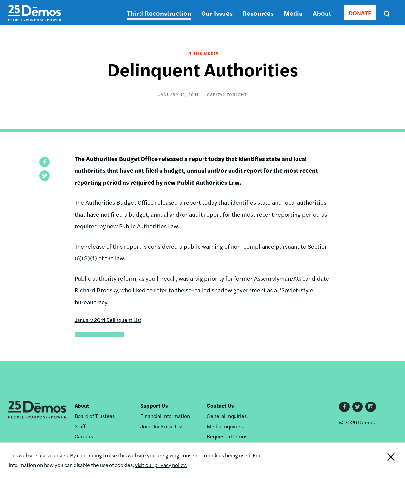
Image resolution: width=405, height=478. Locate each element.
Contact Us (220, 405)
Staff (80, 426)
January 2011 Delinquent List (108, 320)
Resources (258, 13)
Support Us (154, 405)
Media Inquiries (225, 426)
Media (293, 13)
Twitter (357, 407)
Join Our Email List (161, 426)
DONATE (360, 13)
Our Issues (217, 13)
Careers (84, 436)
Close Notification (384, 460)
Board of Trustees (95, 416)
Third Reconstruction (159, 13)
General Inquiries (227, 416)
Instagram (370, 407)
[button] (44, 162)
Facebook (344, 407)
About (322, 13)
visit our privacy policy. (161, 465)
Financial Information (165, 416)
